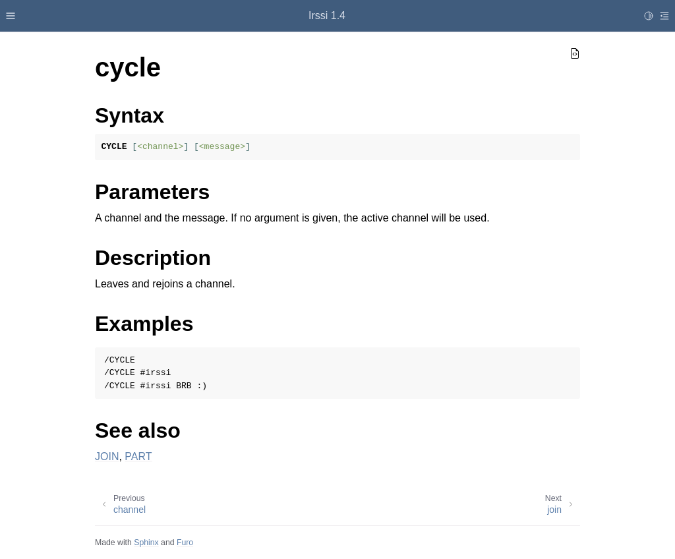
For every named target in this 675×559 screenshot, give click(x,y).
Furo (185, 542)
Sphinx (146, 542)
